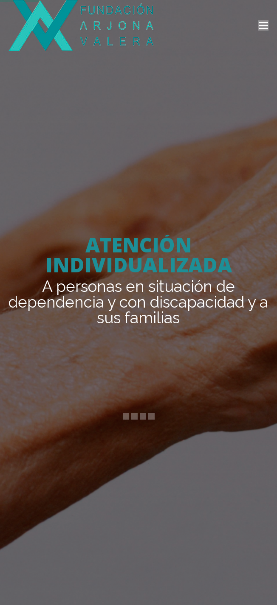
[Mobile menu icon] (263, 25)
